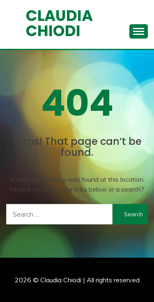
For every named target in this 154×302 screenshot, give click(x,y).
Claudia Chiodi (59, 23)
